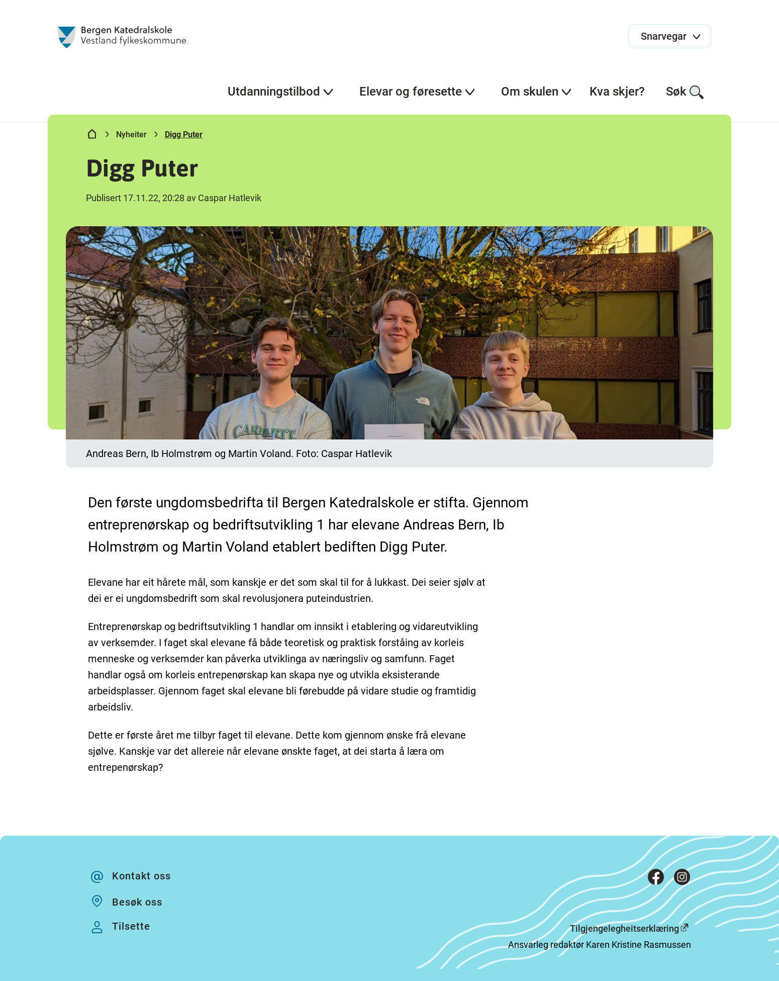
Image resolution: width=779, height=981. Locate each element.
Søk (685, 92)
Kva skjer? (617, 91)
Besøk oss (137, 902)
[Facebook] (656, 879)
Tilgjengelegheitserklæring (624, 928)
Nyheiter (131, 134)
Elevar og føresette (417, 91)
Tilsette (131, 926)
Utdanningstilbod (281, 91)
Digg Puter (184, 134)
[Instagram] (682, 879)
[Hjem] (92, 136)
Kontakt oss (141, 876)
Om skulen (536, 91)
